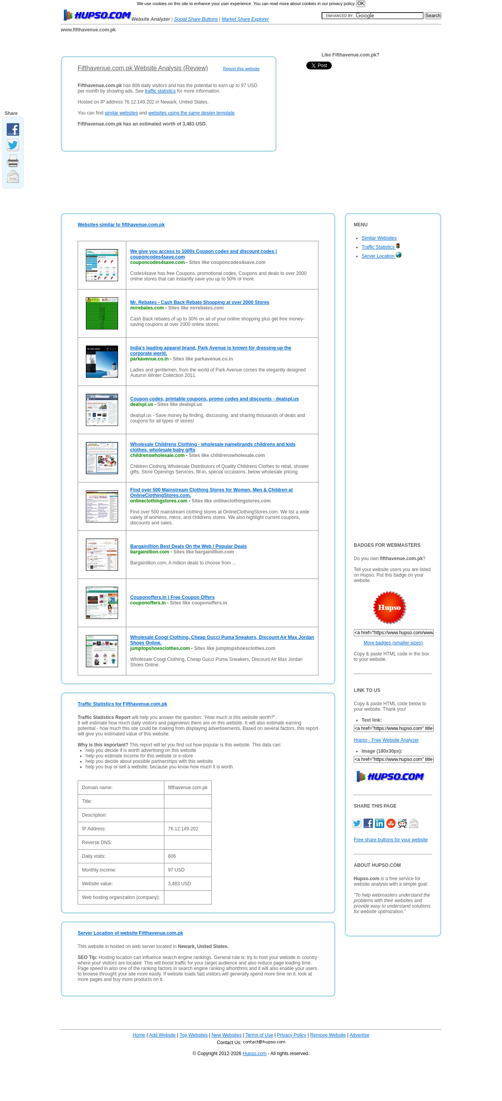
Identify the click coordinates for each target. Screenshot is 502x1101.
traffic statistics (160, 91)
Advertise (359, 1035)
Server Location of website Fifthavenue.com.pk (130, 933)
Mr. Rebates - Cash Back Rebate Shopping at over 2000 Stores (199, 302)
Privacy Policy (291, 1035)
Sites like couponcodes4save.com (227, 262)
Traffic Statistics (381, 247)
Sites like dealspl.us (179, 404)
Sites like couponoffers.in (198, 603)
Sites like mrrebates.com (196, 308)
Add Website (162, 1035)
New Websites (226, 1035)
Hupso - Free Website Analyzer (386, 740)
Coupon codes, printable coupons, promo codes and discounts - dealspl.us (214, 399)
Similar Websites (379, 238)
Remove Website (328, 1035)
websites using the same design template (191, 113)
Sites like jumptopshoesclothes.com (234, 648)
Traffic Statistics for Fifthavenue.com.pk (122, 704)
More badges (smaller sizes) (393, 643)
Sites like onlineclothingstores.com (231, 501)
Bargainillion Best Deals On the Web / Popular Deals (188, 546)
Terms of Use (259, 1035)
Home (139, 1035)
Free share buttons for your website (391, 840)
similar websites (121, 113)
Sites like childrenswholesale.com (227, 455)
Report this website (241, 68)
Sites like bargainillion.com (203, 552)
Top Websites (194, 1035)
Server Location (382, 256)
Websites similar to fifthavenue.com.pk (121, 224)
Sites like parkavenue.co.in (203, 359)
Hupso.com (255, 1053)
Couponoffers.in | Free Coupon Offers (172, 597)
